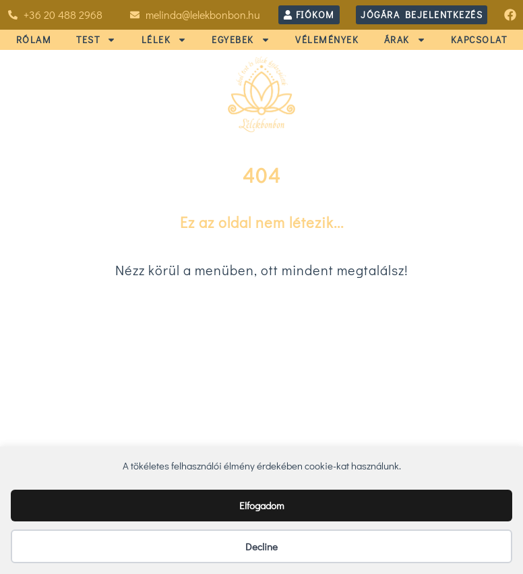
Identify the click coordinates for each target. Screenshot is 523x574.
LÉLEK (164, 40)
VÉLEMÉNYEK (327, 39)
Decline (261, 546)
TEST (96, 40)
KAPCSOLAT (479, 39)
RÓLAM (34, 39)
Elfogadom (261, 505)
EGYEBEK (241, 40)
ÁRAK (405, 40)
